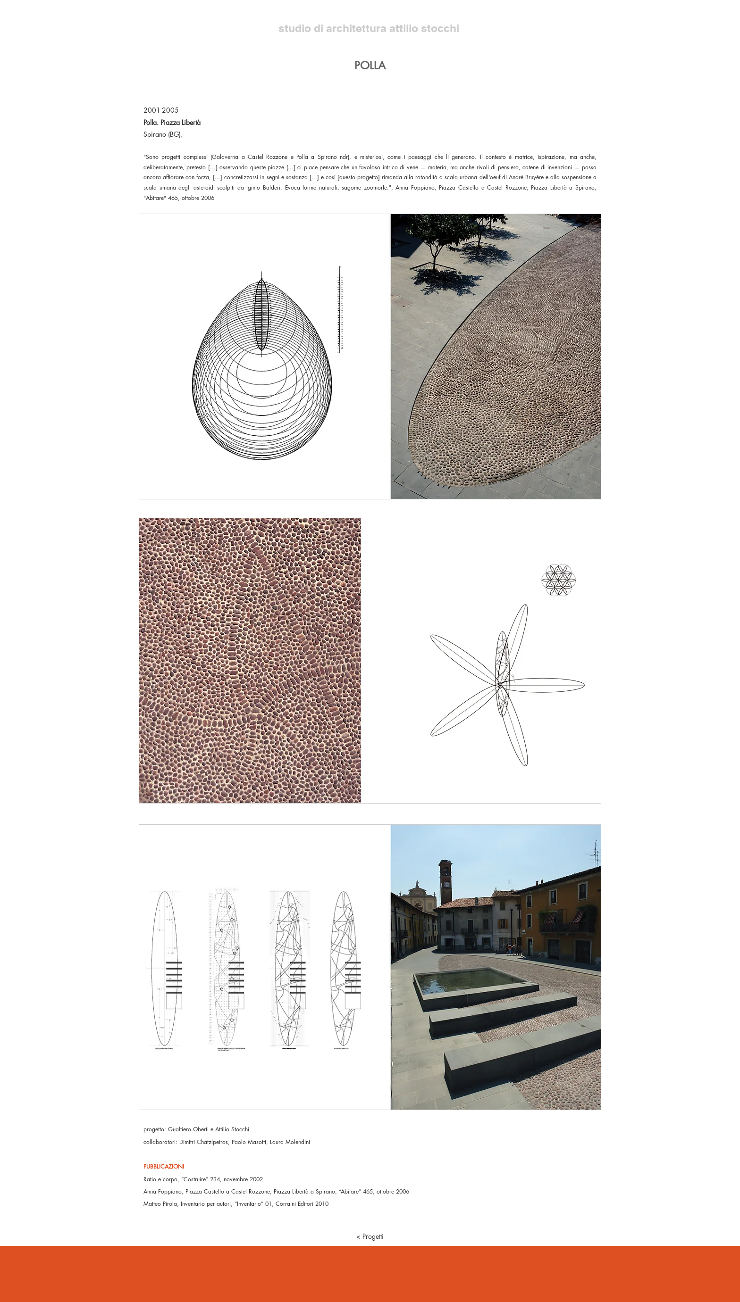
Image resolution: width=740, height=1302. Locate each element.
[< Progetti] (370, 1236)
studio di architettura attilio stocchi (370, 28)
